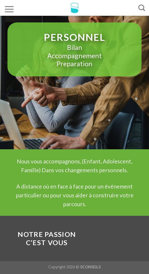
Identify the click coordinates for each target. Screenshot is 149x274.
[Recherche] (141, 8)
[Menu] (9, 9)
